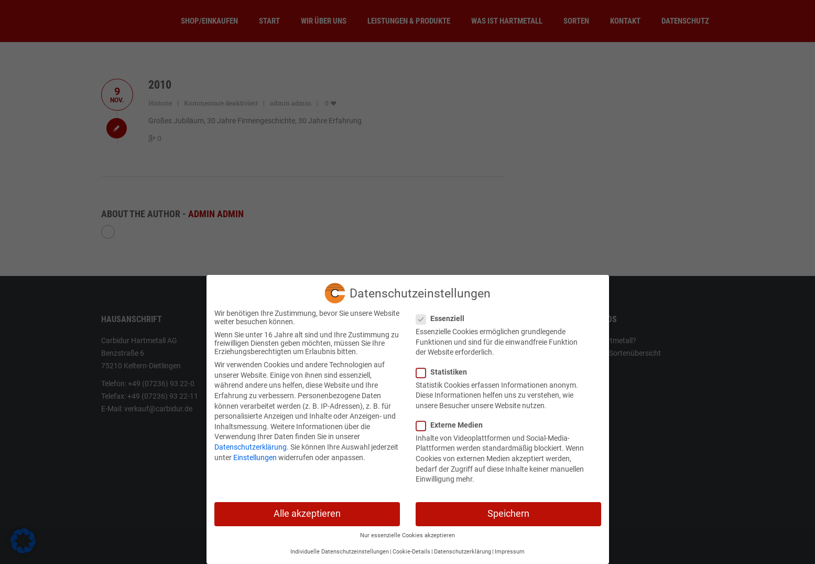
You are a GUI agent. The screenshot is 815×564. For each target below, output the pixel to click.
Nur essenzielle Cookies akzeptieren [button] (407, 531)
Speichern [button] (508, 510)
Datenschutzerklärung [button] (462, 548)
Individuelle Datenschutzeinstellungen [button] (339, 548)
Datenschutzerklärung (250, 443)
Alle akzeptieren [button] (307, 510)
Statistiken (445, 368)
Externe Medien (453, 421)
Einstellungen (255, 453)
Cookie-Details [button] (411, 548)
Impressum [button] (510, 548)
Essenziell (443, 315)
